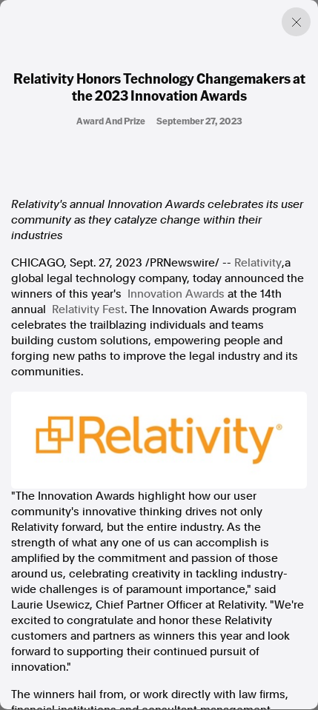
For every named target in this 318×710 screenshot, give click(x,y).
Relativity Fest (88, 309)
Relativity (258, 262)
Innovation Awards (176, 294)
